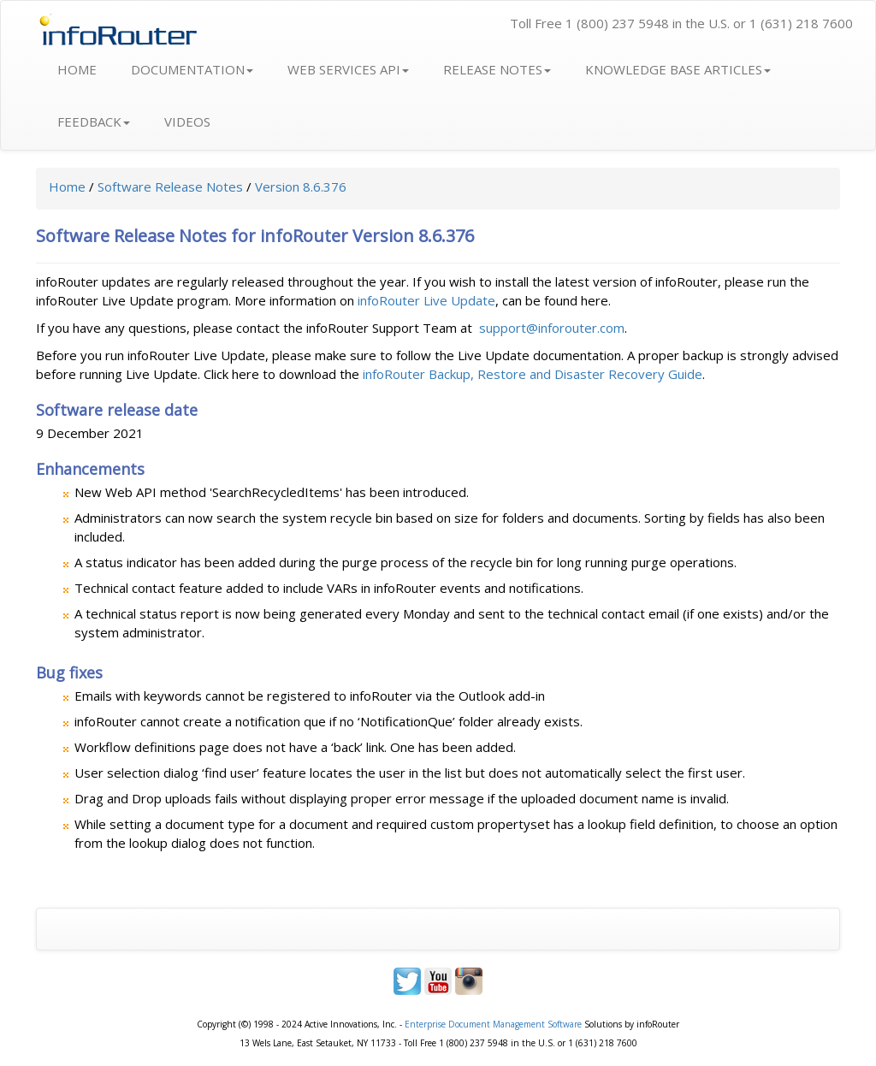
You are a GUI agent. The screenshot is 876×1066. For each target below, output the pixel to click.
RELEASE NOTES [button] (497, 69)
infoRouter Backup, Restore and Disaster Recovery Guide (532, 373)
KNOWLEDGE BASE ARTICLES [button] (678, 69)
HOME (77, 69)
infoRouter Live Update (426, 300)
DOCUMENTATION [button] (192, 69)
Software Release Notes (170, 186)
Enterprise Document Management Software (493, 1024)
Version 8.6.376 (300, 186)
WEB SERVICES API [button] (348, 69)
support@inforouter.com (551, 327)
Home (67, 186)
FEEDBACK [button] (93, 121)
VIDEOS (187, 121)
